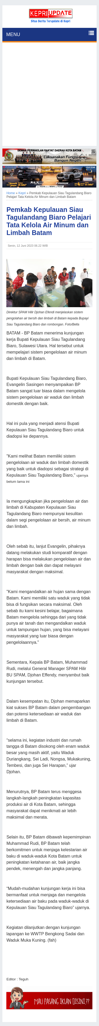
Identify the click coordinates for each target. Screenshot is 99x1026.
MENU (13, 34)
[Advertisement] (49, 96)
